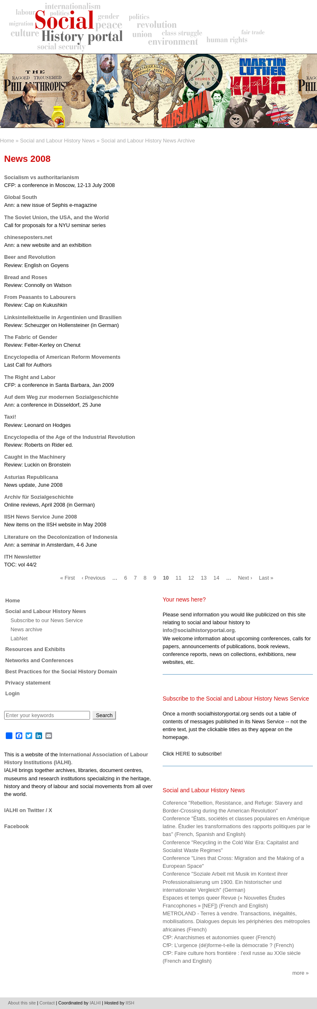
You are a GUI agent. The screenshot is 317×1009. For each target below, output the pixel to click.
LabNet (19, 638)
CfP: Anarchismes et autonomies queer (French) (219, 937)
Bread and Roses (25, 277)
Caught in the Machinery (35, 457)
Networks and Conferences (39, 660)
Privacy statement (28, 683)
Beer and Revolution (29, 257)
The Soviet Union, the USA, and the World (56, 217)
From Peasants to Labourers (40, 297)
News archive (27, 629)
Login (12, 693)
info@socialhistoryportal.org (199, 630)
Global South (20, 197)
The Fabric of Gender (30, 337)
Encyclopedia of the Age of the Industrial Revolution (69, 437)
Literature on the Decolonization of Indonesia (60, 537)
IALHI (95, 1002)
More (298, 973)
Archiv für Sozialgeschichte (38, 497)
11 (178, 578)
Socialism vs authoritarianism (41, 177)
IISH (129, 1002)
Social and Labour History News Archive (148, 140)
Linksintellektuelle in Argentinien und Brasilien (63, 317)
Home (7, 140)
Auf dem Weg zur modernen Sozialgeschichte (61, 397)
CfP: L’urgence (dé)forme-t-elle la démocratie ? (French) (228, 945)
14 (216, 578)
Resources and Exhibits (35, 649)
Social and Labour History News (57, 140)
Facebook (16, 826)
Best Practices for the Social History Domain (61, 671)
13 (203, 578)
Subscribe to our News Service (47, 620)
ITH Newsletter (22, 557)
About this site (22, 1002)
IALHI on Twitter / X (28, 810)
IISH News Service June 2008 (40, 517)
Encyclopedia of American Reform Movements (62, 357)
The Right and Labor (29, 377)
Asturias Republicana (31, 477)
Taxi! (10, 417)
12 (191, 578)
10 (166, 578)
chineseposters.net (28, 237)
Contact (47, 1002)
